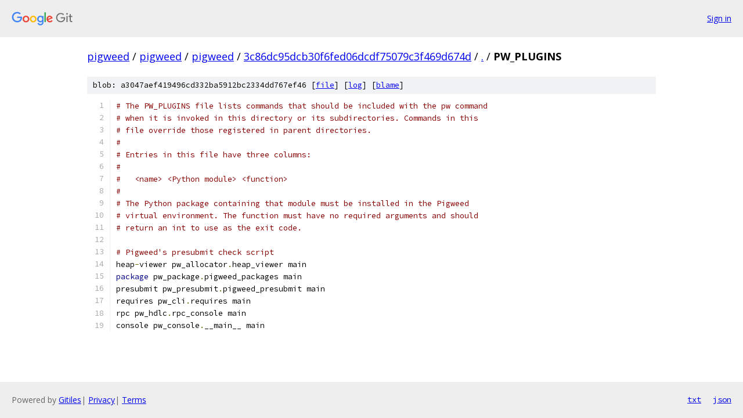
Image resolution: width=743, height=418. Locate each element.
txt (694, 399)
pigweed (108, 56)
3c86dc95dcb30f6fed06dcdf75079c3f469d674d (357, 56)
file (325, 85)
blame (387, 85)
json (722, 399)
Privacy (101, 399)
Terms (134, 399)
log (355, 85)
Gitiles (70, 399)
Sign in (719, 18)
